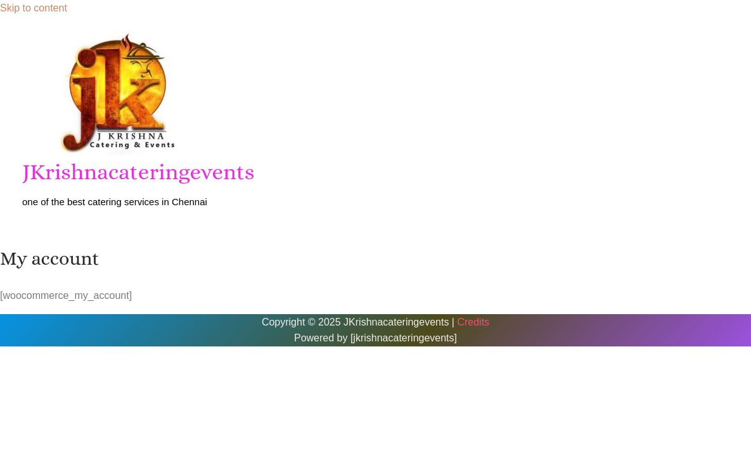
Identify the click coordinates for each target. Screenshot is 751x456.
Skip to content (33, 8)
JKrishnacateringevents (138, 171)
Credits (473, 322)
